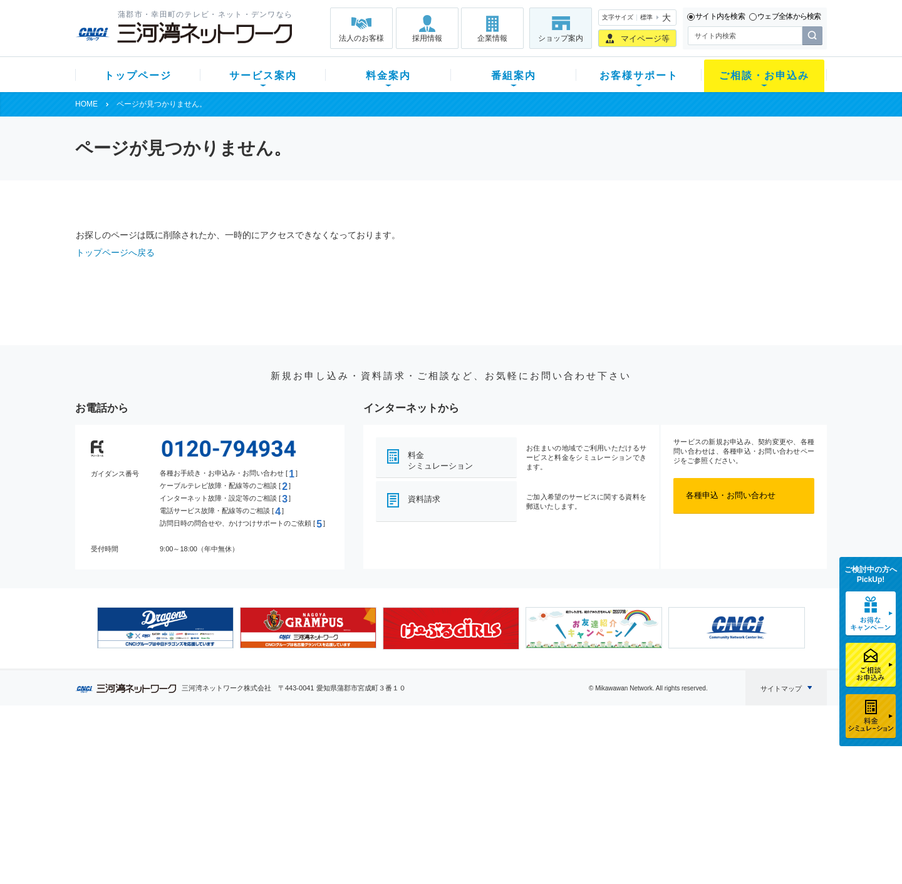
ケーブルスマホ (247, 804)
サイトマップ (781, 688)
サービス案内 (263, 75)
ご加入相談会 (615, 788)
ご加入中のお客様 (157, 771)
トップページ (138, 75)
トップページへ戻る (115, 252)
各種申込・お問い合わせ (730, 495)
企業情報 (492, 38)
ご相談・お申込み (764, 75)
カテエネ (235, 836)
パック (323, 804)
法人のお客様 (361, 38)
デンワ (231, 788)
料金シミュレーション (440, 460)
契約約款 (235, 853)
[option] (165, 627)
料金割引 (327, 788)
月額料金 (327, 771)
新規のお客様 (149, 755)
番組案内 (513, 75)
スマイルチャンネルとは (449, 755)
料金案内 (388, 75)
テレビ (231, 755)
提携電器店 (611, 771)
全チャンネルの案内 (441, 799)
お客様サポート (638, 75)
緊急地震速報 (243, 820)
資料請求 (424, 499)
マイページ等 (645, 38)
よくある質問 (521, 755)
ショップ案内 (560, 38)
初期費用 (327, 755)
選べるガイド (149, 788)
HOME (86, 104)
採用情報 (427, 38)
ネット (231, 771)
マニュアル (517, 771)
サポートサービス (529, 788)
